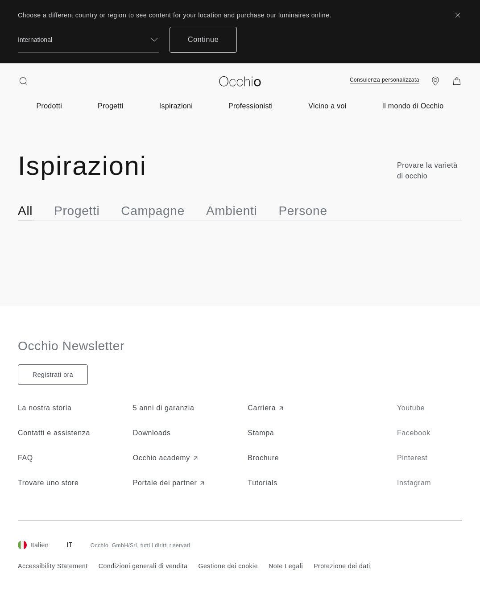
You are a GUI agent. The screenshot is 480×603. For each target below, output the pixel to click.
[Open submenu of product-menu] (49, 106)
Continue (203, 39)
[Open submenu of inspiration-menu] (176, 106)
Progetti (76, 211)
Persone (302, 211)
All (25, 211)
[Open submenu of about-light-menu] (413, 106)
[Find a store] (435, 81)
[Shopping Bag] (456, 81)
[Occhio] (240, 81)
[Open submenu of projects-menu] (111, 106)
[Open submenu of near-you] (327, 106)
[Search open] (23, 81)
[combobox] (88, 40)
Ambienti (231, 211)
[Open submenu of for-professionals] (250, 106)
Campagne (153, 211)
